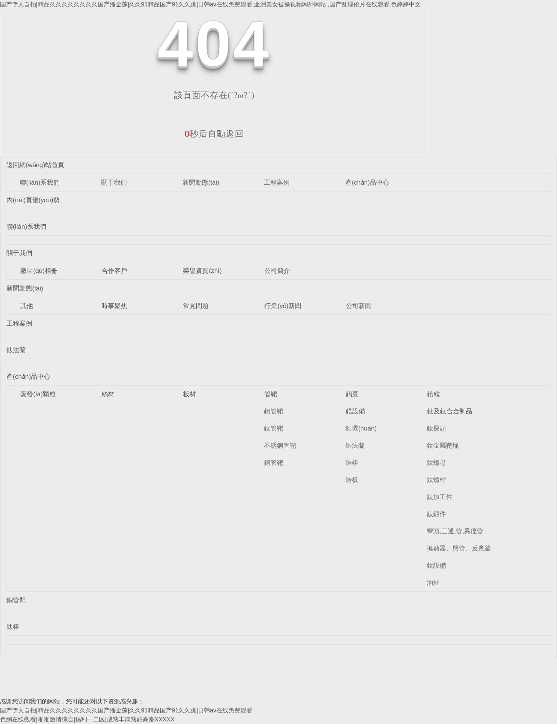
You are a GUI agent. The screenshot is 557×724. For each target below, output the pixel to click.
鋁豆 (352, 394)
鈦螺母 (436, 462)
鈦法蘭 (16, 349)
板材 (189, 394)
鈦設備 (436, 565)
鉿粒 (433, 394)
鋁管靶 (273, 411)
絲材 (108, 394)
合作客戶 (114, 270)
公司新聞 (358, 305)
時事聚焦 (114, 305)
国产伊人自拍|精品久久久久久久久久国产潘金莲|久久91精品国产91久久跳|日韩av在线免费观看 (126, 710)
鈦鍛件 (436, 514)
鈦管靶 (273, 428)
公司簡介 (277, 270)
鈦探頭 (436, 428)
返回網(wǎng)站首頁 (35, 164)
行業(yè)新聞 (282, 305)
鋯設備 (355, 411)
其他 (26, 305)
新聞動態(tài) (201, 182)
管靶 (270, 394)
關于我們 (114, 182)
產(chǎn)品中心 (367, 182)
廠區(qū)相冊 (38, 270)
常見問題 (196, 305)
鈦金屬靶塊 (443, 445)
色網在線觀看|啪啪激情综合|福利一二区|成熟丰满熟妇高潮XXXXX (87, 719)
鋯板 (351, 479)
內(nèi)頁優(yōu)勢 (33, 199)
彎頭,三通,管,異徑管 (455, 531)
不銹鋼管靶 (280, 445)
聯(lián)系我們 (40, 182)
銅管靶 (273, 462)
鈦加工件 (439, 496)
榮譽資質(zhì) (202, 270)
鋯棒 (351, 462)
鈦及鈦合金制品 (449, 411)
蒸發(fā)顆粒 (38, 394)
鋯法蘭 (355, 445)
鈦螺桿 (436, 479)
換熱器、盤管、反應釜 (459, 548)
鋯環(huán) (361, 428)
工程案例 (277, 182)
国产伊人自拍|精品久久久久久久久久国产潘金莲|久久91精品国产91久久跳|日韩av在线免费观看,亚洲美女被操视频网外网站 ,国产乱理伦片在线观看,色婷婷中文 (210, 4)
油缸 (433, 582)
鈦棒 (12, 626)
